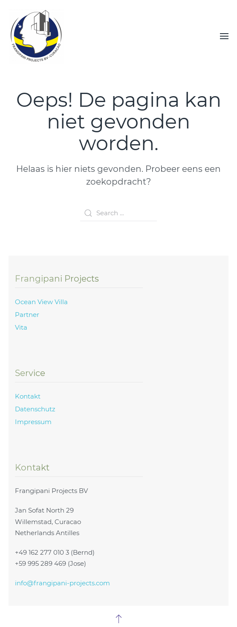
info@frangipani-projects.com (62, 583)
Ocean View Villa (41, 302)
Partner (27, 315)
